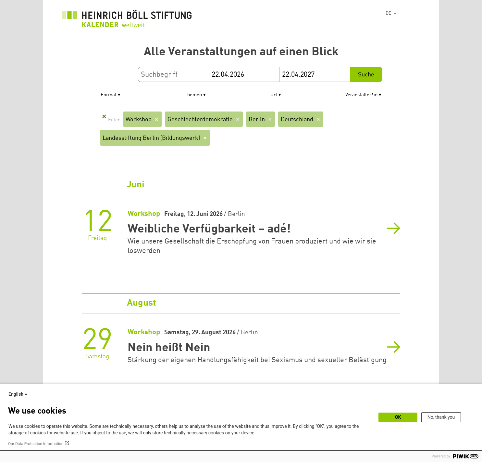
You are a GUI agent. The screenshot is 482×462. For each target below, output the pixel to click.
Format (109, 95)
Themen (193, 95)
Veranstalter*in (361, 95)
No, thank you (441, 417)
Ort (273, 95)
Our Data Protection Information (35, 444)
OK (398, 417)
